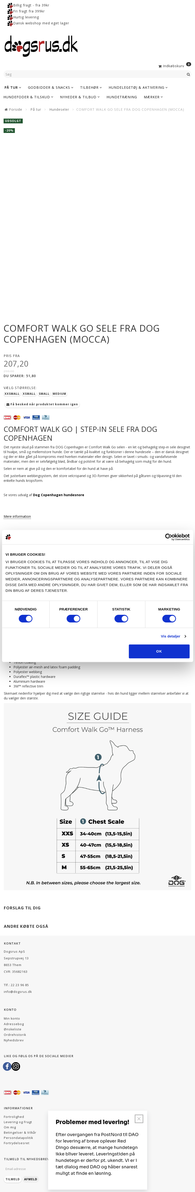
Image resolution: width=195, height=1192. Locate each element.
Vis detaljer (170, 636)
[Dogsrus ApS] (41, 45)
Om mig (10, 1127)
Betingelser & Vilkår (20, 1133)
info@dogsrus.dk (18, 992)
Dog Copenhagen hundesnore (58, 495)
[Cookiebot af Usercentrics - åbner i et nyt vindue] (168, 537)
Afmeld (30, 1179)
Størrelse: (20, 387)
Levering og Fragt (18, 1122)
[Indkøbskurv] (174, 65)
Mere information (17, 516)
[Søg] (188, 74)
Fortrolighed (14, 1117)
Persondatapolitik (18, 1138)
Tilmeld (13, 1179)
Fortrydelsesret (16, 1143)
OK (159, 651)
